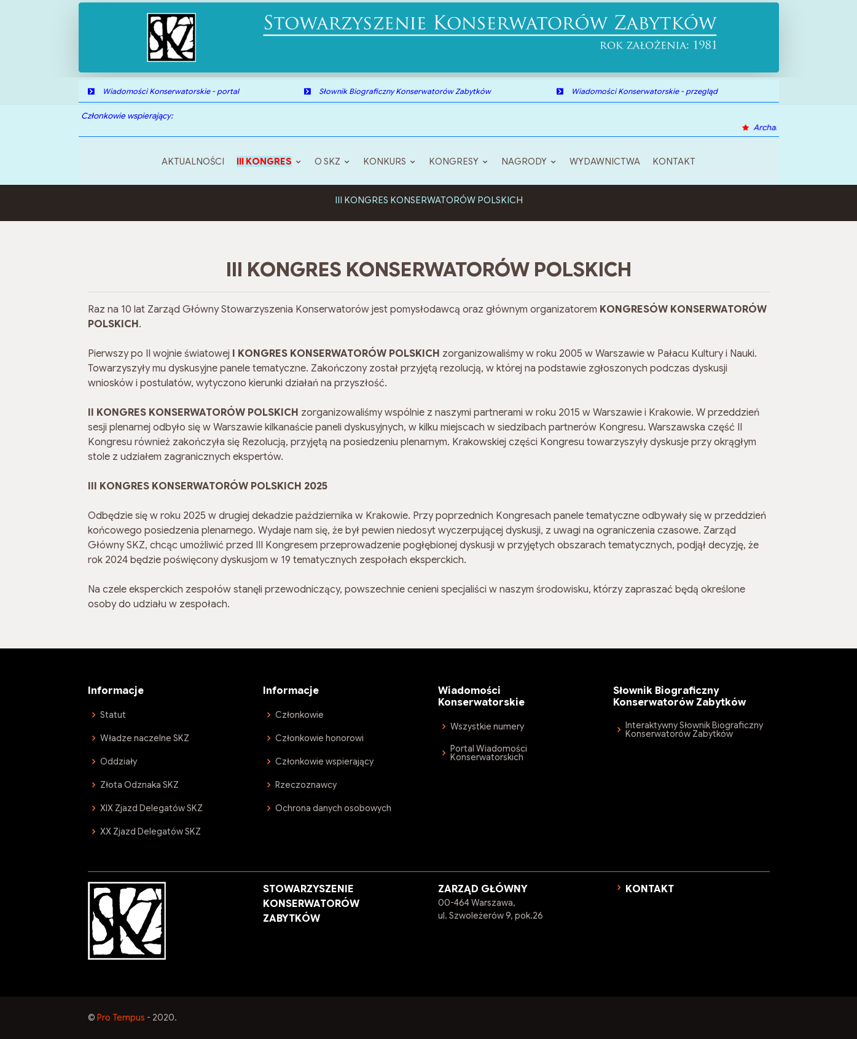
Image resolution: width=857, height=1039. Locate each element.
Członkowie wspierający (324, 761)
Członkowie (299, 714)
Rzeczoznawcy (306, 784)
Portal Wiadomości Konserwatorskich (488, 752)
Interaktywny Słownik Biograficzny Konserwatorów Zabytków (694, 729)
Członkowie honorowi (319, 738)
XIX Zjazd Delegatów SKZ (151, 808)
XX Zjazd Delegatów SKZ (150, 831)
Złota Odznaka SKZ (139, 784)
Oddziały (118, 761)
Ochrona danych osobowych (333, 808)
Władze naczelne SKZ (144, 738)
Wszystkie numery (487, 726)
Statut (113, 714)
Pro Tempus (121, 1017)
